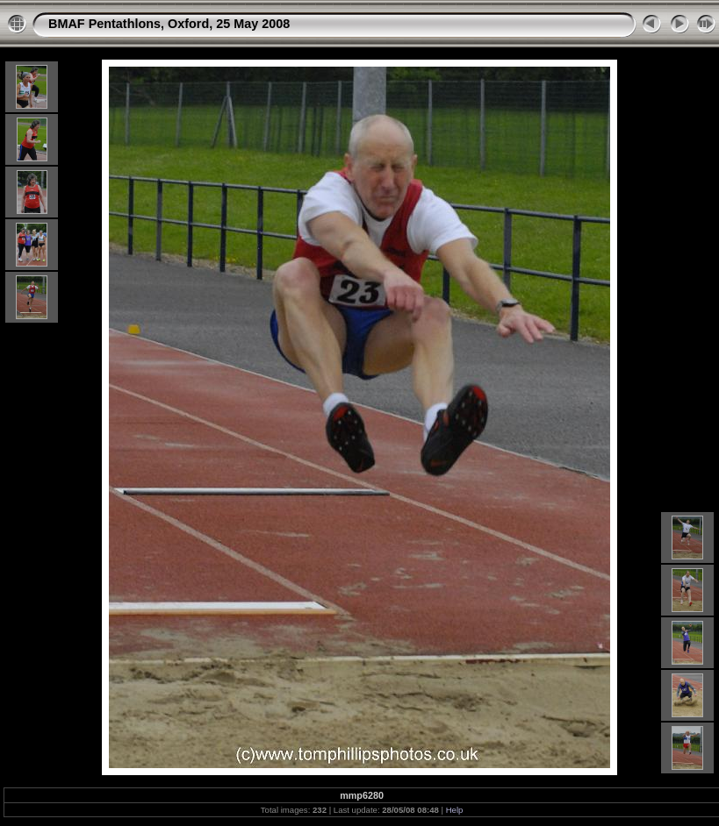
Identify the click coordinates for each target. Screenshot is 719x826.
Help (455, 810)
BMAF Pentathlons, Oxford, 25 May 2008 (169, 24)
